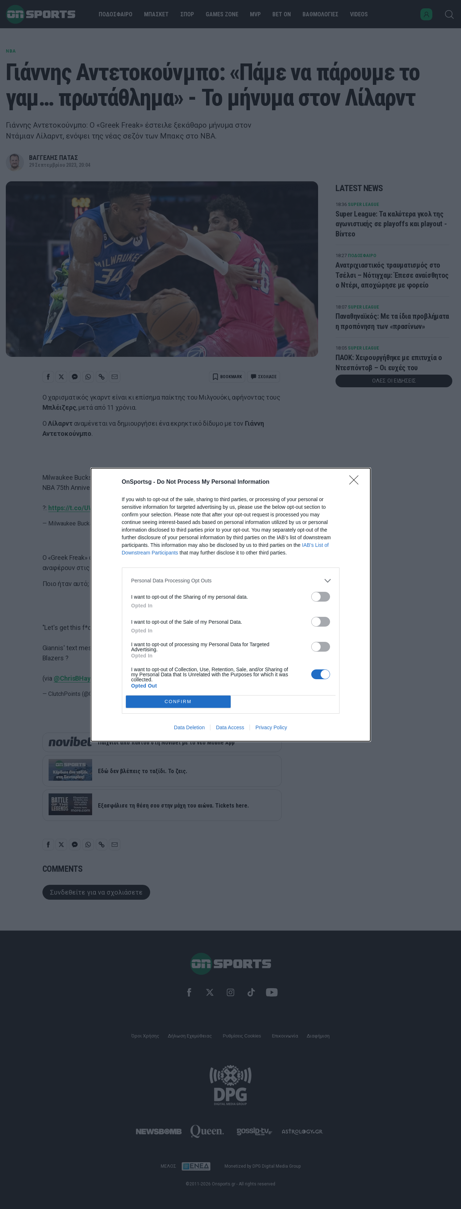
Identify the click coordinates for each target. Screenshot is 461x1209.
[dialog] (230, 604)
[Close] (356, 482)
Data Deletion (189, 727)
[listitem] (230, 581)
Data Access (230, 727)
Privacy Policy (271, 727)
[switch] (320, 597)
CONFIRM (178, 701)
